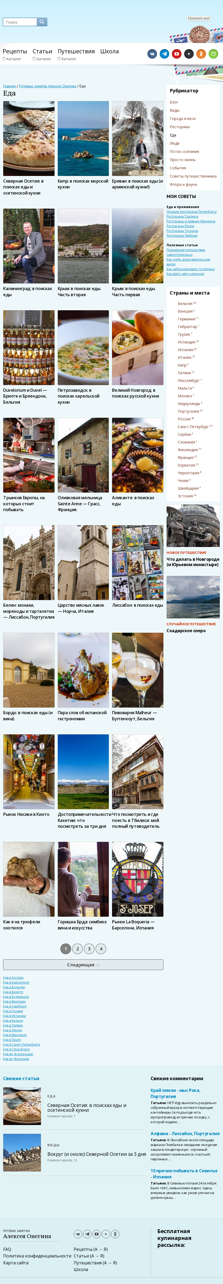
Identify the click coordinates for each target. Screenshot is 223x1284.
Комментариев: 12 (62, 1160)
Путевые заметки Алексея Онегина (47, 86)
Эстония (185, 495)
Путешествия (76, 51)
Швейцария (188, 488)
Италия (184, 357)
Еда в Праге (12, 1039)
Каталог (12, 58)
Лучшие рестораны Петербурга (192, 211)
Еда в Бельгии (14, 987)
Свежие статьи (21, 1078)
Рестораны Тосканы (182, 231)
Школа (109, 51)
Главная (9, 86)
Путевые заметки (35, 1234)
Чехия (183, 480)
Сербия (184, 434)
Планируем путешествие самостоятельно (186, 252)
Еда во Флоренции (18, 1054)
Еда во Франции (16, 1059)
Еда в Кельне (13, 1020)
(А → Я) (100, 1249)
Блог (174, 102)
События (178, 167)
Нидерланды (189, 403)
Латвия (184, 372)
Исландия (186, 341)
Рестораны (180, 126)
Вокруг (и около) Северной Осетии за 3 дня (96, 1154)
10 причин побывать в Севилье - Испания (184, 1173)
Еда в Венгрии (14, 1001)
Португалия (188, 411)
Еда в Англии (13, 977)
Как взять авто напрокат (185, 274)
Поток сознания (184, 151)
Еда (51, 1096)
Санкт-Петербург (193, 426)
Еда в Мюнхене (15, 1035)
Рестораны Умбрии (182, 235)
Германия (186, 318)
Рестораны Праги (180, 226)
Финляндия (188, 449)
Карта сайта (15, 1263)
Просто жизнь (183, 159)
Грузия (184, 334)
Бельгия (185, 303)
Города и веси (183, 118)
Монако (185, 395)
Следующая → (83, 965)
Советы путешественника (193, 176)
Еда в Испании (14, 1016)
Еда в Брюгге (13, 992)
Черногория (188, 472)
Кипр (182, 365)
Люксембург (189, 380)
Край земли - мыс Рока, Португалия (175, 1093)
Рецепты (15, 51)
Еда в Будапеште (16, 996)
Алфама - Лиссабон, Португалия (185, 1133)
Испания (185, 349)
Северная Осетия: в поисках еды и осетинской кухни (86, 1107)
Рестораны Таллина (182, 216)
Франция (185, 457)
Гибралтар (187, 326)
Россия (184, 418)
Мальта (185, 388)
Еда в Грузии (13, 1011)
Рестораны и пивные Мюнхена (191, 221)
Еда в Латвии (13, 1025)
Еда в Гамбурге (15, 1006)
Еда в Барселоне (16, 982)
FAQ (7, 1249)
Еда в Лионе (12, 1030)
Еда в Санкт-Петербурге (21, 1044)
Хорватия (186, 465)
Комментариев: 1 (61, 1116)
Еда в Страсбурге (16, 1049)
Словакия (186, 442)
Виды (174, 110)
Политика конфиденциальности (37, 1256)
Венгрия (185, 311)
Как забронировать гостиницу (191, 269)
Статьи (42, 51)
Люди (174, 143)
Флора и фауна (183, 184)
